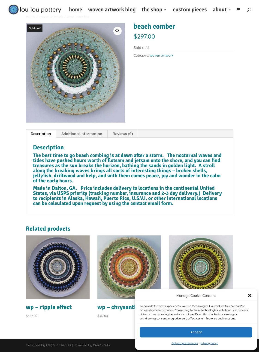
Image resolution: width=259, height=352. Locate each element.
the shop (152, 10)
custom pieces (190, 10)
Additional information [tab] (81, 133)
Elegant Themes (58, 345)
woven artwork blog (112, 10)
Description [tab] (41, 133)
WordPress (101, 345)
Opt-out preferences (185, 343)
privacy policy (209, 343)
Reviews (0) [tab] (123, 133)
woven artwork (162, 55)
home (75, 10)
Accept (196, 332)
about (220, 10)
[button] (249, 295)
